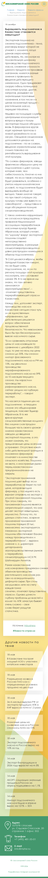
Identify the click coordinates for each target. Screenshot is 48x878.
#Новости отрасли (24, 630)
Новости (21, 10)
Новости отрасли (35, 10)
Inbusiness (29, 625)
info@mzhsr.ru (22, 848)
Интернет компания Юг (30, 872)
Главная (10, 10)
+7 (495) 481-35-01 (25, 839)
